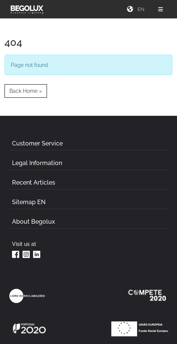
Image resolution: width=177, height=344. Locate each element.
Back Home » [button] (25, 91)
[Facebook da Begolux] (16, 254)
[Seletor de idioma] (141, 9)
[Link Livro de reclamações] (27, 295)
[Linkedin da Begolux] (37, 254)
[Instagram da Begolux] (26, 254)
